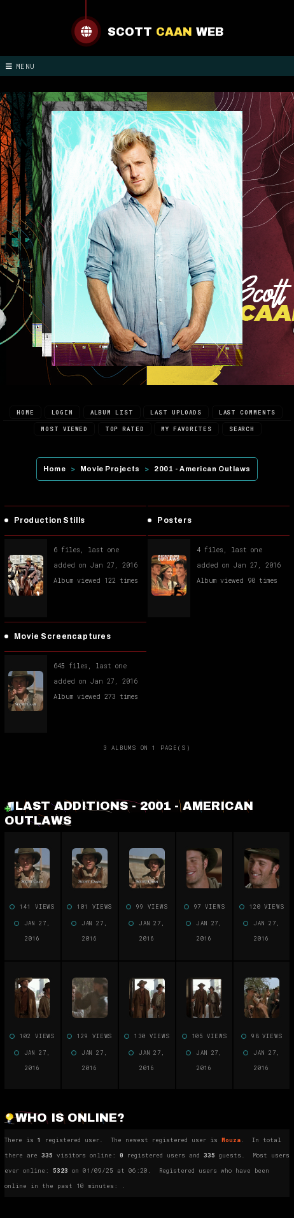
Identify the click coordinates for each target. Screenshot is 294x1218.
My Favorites (186, 428)
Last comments (247, 412)
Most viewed (64, 428)
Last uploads (176, 412)
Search (242, 428)
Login (63, 412)
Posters (174, 520)
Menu (20, 66)
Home (25, 412)
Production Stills (49, 520)
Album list (112, 412)
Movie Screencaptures (62, 636)
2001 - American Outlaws (202, 469)
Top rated (124, 428)
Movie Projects (110, 469)
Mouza (231, 1140)
